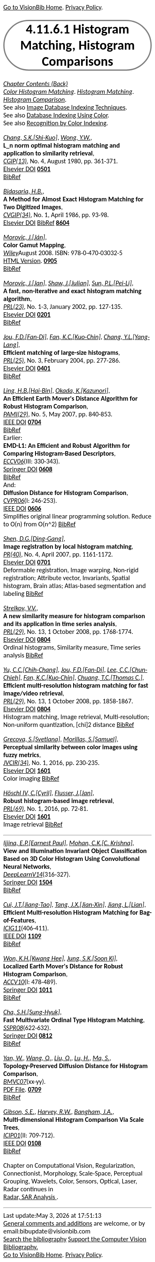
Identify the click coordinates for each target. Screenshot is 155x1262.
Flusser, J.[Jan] (74, 793)
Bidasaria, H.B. (23, 191)
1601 (43, 770)
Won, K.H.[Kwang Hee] (33, 958)
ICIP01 (11, 1135)
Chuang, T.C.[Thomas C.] (110, 677)
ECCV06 (13, 461)
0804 (43, 639)
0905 (50, 261)
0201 (43, 314)
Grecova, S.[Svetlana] (31, 739)
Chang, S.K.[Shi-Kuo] (30, 137)
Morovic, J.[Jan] (24, 283)
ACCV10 (13, 982)
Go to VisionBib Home (32, 7)
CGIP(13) (15, 161)
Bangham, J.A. (93, 1112)
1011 (45, 990)
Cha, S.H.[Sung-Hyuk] (31, 1012)
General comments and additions (47, 1223)
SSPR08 (13, 1028)
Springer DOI (20, 469)
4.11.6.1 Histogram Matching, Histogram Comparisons (77, 45)
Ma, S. (101, 1058)
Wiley (10, 253)
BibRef (12, 177)
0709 (34, 1089)
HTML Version (22, 261)
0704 (34, 422)
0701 (43, 562)
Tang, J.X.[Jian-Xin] (80, 904)
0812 (45, 1036)
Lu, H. (82, 1058)
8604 (62, 223)
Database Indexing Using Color (67, 115)
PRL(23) (13, 307)
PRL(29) (13, 632)
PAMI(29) (15, 414)
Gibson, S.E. (18, 1112)
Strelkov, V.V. (19, 608)
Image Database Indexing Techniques (76, 107)
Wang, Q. (38, 1058)
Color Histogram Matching (38, 92)
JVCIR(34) (16, 763)
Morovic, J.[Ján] (24, 237)
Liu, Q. (62, 1058)
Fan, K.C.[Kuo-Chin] (75, 337)
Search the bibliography (35, 1239)
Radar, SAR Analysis (30, 1197)
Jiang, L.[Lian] (126, 904)
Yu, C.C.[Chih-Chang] (30, 670)
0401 (43, 368)
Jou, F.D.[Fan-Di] (24, 337)
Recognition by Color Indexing (67, 123)
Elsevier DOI (19, 169)
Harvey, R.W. (54, 1112)
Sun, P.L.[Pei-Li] (112, 283)
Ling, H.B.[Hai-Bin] (27, 390)
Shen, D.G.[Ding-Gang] (33, 539)
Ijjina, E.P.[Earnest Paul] (34, 843)
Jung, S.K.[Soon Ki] (91, 958)
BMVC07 (14, 1081)
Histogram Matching (104, 92)
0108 (34, 1143)
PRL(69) (13, 809)
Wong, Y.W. (76, 137)
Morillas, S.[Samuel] (90, 739)
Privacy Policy (83, 7)
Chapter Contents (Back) (35, 84)
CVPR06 (13, 500)
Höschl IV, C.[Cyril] (27, 793)
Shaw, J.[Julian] (68, 283)
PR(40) (12, 554)
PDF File (14, 1089)
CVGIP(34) (17, 215)
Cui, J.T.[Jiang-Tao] (27, 904)
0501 (43, 169)
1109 (34, 936)
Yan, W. (13, 1058)
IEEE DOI (14, 422)
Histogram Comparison (34, 99)
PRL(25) (13, 360)
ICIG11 (12, 928)
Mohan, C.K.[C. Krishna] (100, 843)
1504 (45, 882)
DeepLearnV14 (23, 874)
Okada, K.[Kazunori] (81, 390)
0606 (34, 508)
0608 (45, 469)
